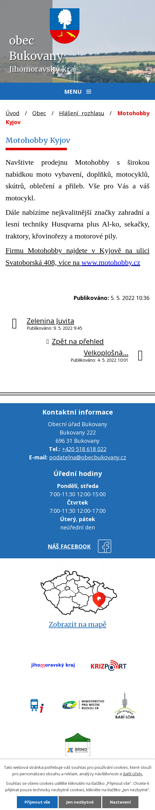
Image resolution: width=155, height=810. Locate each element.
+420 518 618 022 (84, 449)
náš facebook (69, 546)
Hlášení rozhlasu (81, 113)
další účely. (133, 774)
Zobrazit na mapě (77, 624)
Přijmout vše (37, 802)
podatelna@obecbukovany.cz (87, 457)
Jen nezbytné (80, 802)
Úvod (12, 113)
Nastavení (120, 802)
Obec (39, 113)
